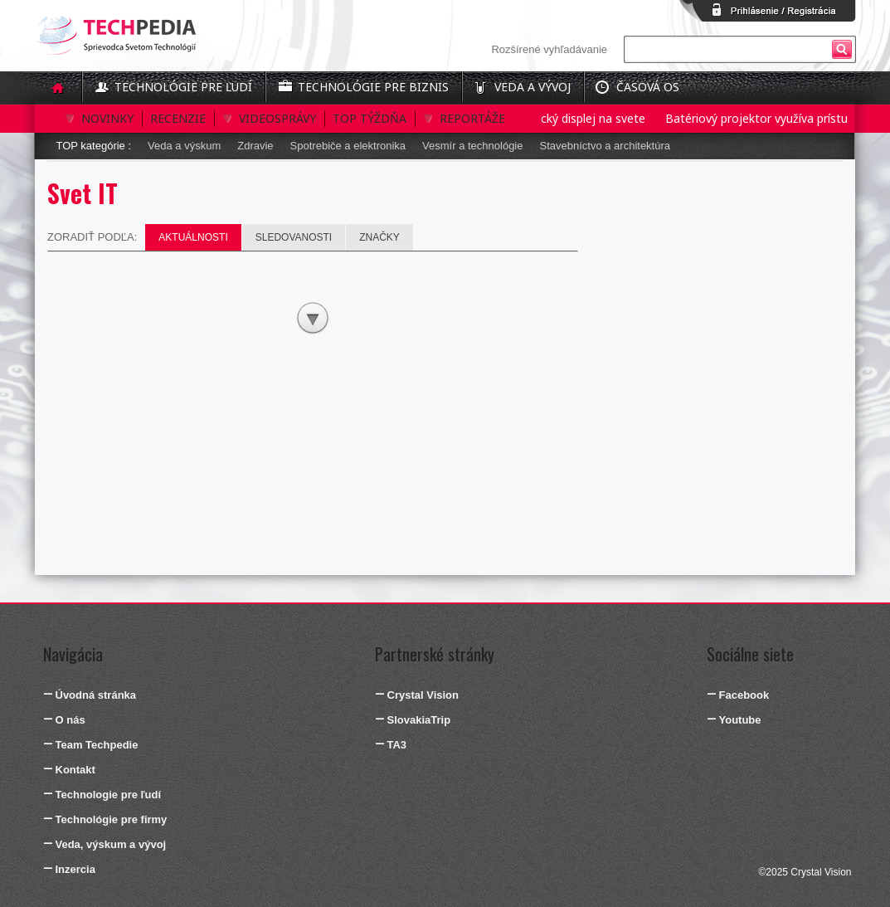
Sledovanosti (293, 237)
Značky (379, 237)
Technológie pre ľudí (183, 87)
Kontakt (75, 769)
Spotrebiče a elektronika (348, 145)
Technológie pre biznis (373, 87)
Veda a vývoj (532, 87)
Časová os (647, 87)
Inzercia (75, 869)
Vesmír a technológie (472, 145)
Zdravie (255, 145)
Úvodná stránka (96, 695)
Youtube (740, 720)
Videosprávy (277, 118)
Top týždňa (369, 118)
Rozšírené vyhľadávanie (549, 49)
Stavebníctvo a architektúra (604, 145)
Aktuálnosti (192, 237)
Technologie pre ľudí (109, 794)
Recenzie (178, 118)
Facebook (744, 695)
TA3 (397, 745)
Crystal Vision (423, 695)
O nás (70, 720)
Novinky (107, 118)
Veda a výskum (184, 145)
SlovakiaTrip (419, 720)
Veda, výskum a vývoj (111, 844)
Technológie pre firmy (112, 819)
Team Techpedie (97, 745)
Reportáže (472, 118)
